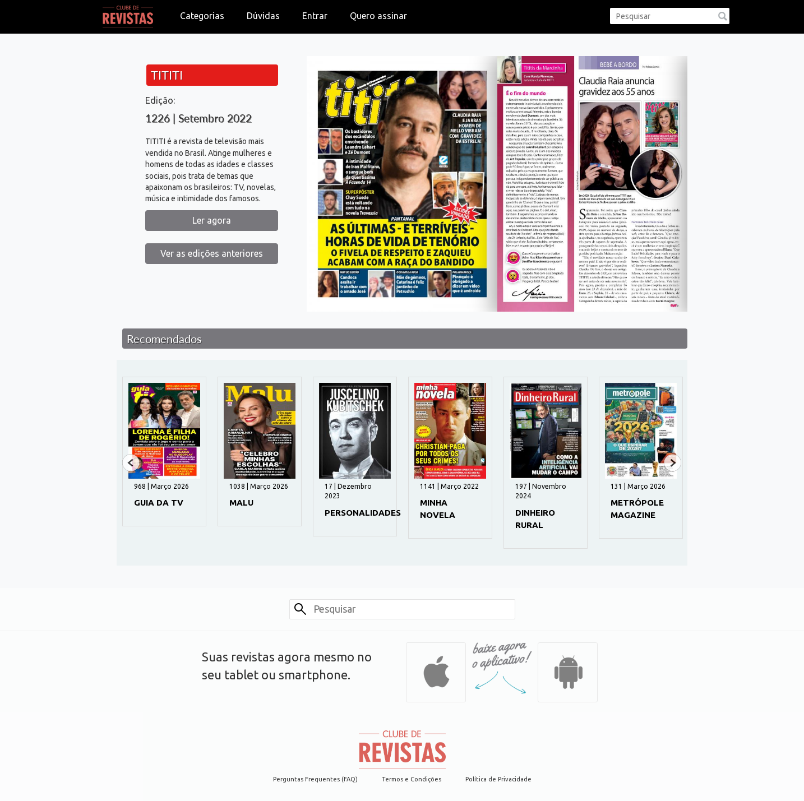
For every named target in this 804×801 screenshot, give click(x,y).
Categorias (202, 16)
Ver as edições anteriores (211, 253)
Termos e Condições (411, 779)
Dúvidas (263, 16)
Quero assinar (378, 16)
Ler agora (211, 220)
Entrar (314, 16)
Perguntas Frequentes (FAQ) (315, 779)
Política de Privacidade (498, 779)
